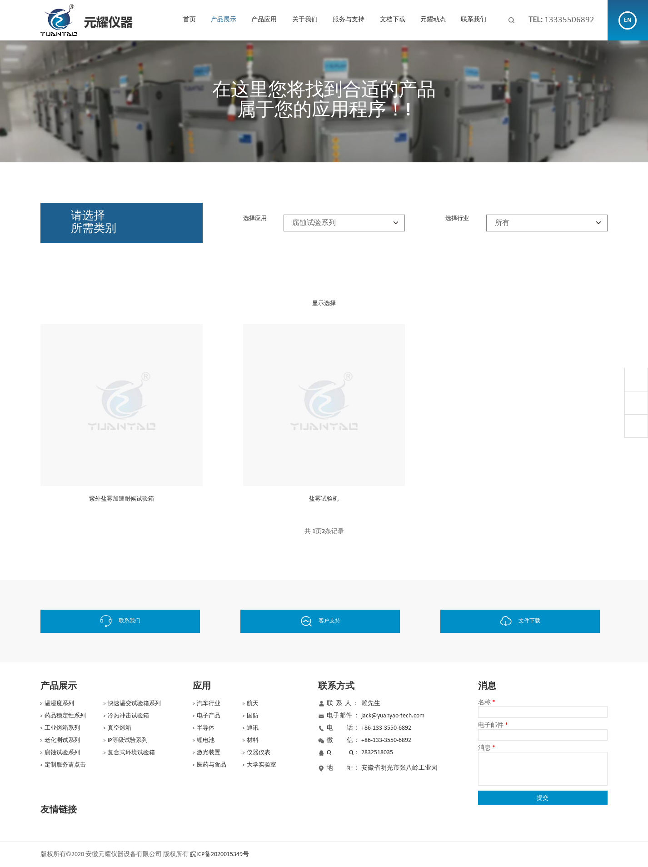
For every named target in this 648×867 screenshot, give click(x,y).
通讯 (253, 728)
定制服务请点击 (65, 764)
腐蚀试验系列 (62, 752)
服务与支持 (348, 19)
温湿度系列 (59, 703)
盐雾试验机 (324, 499)
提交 (542, 797)
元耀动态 (433, 19)
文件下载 (526, 621)
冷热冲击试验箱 (128, 715)
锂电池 (205, 740)
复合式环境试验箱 (131, 752)
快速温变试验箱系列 (134, 703)
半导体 (205, 728)
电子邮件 (493, 725)
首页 (189, 19)
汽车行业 (208, 703)
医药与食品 (211, 764)
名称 (486, 702)
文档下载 (392, 19)
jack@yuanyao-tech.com (392, 715)
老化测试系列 (62, 740)
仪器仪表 (258, 752)
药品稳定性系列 (65, 715)
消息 (486, 747)
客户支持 (324, 621)
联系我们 (473, 19)
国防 (253, 715)
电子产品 (208, 715)
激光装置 (208, 752)
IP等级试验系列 (128, 740)
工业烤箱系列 (62, 728)
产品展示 (223, 19)
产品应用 (264, 19)
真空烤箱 (119, 728)
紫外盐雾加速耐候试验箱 (121, 499)
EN (627, 20)
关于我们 (305, 19)
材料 (253, 740)
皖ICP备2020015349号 (219, 854)
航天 (253, 703)
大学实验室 (261, 764)
